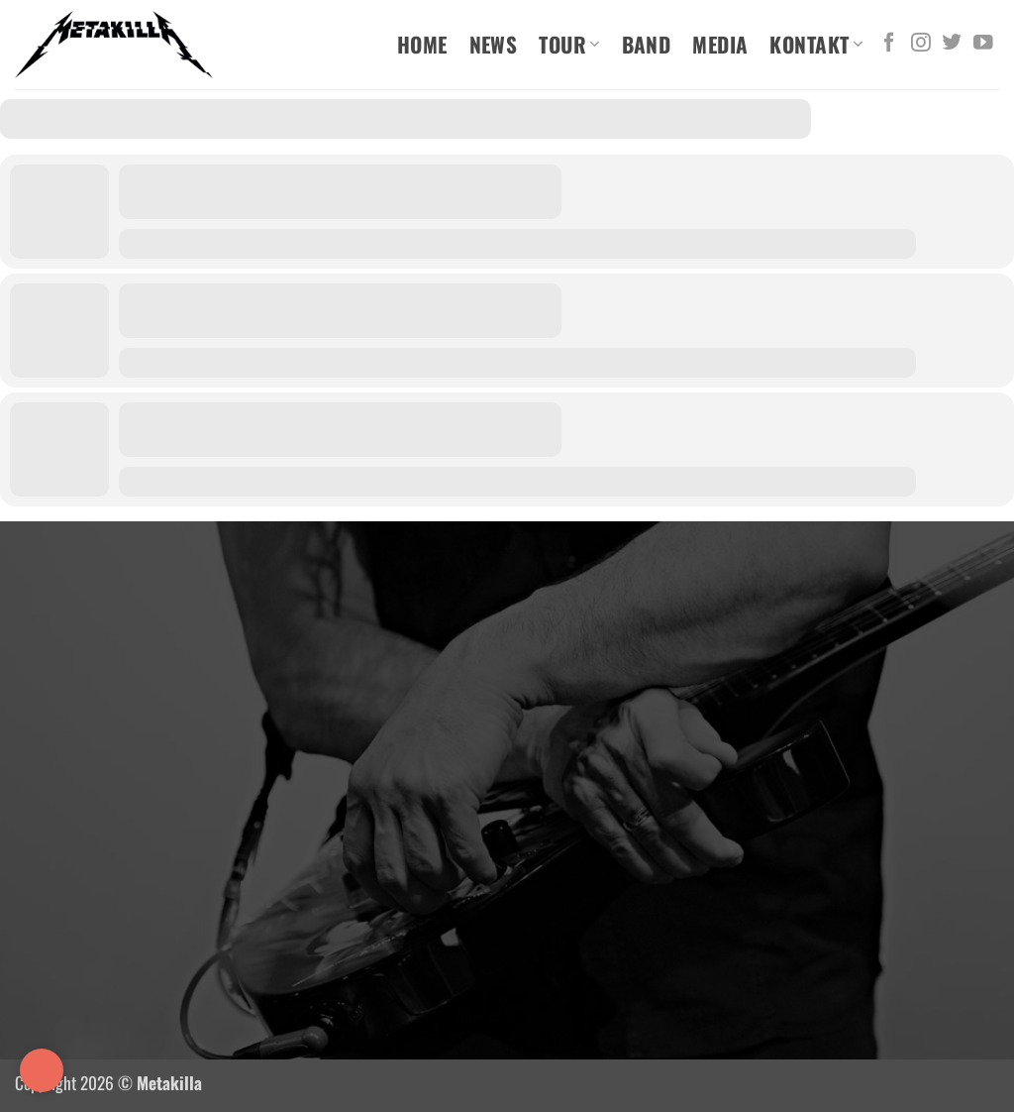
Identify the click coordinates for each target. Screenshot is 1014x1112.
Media (720, 44)
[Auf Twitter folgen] (952, 44)
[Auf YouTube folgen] (983, 44)
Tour (569, 44)
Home (422, 44)
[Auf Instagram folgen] (921, 44)
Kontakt (815, 44)
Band (646, 44)
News (493, 44)
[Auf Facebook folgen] (889, 44)
